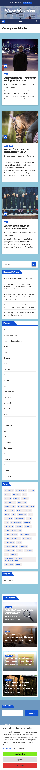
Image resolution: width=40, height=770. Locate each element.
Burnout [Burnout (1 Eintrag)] (31, 490)
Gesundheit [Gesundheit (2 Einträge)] (22, 514)
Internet (7, 414)
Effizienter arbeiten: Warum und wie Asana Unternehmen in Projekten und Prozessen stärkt (20, 296)
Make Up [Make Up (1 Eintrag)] (27, 522)
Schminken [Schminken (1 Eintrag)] (27, 538)
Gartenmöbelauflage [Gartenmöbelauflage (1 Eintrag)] (24, 510)
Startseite (6, 724)
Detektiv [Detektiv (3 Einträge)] (16, 498)
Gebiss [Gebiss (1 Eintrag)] (7, 514)
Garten (7, 386)
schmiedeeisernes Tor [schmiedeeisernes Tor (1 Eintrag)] (13, 538)
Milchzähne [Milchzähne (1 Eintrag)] (9, 526)
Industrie (7, 409)
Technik (7, 459)
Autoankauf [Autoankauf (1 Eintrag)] (9, 490)
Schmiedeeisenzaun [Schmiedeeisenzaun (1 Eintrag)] (27, 534)
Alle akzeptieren (20, 754)
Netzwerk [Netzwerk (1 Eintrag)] (18, 526)
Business (7, 364)
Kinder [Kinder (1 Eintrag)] (29, 518)
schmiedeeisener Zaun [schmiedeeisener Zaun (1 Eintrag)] (13, 530)
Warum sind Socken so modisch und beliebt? (17, 227)
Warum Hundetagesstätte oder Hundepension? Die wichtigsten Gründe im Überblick (17, 286)
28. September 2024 (14, 84)
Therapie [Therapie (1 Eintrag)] (14, 554)
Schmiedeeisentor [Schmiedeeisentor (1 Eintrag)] (11, 534)
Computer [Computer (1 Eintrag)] (16, 494)
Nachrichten (9, 580)
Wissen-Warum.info (20, 11)
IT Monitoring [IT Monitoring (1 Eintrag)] (19, 518)
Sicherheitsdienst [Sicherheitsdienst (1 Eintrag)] (11, 546)
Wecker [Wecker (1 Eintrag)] (18, 565)
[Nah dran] (37, 726)
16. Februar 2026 (14, 689)
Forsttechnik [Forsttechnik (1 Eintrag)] (22, 502)
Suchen (7, 705)
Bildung (7, 358)
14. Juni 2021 (11, 156)
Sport (6, 454)
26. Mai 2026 (12, 616)
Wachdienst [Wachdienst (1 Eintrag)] (9, 565)
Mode (6, 74)
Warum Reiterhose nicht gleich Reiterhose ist (17, 150)
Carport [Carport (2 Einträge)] (7, 494)
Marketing (8, 425)
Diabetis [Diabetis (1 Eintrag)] (25, 498)
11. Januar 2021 (12, 233)
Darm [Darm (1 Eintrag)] (25, 494)
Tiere (11, 145)
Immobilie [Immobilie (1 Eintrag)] (8, 518)
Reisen (6, 437)
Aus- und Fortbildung (13, 341)
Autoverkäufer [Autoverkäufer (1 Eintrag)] (21, 490)
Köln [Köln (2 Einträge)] (6, 522)
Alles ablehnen (20, 765)
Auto (6, 347)
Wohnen (7, 476)
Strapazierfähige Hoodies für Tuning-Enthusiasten (20, 79)
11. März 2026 (12, 664)
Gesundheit (9, 392)
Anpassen (19, 760)
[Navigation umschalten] (20, 21)
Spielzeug (8, 448)
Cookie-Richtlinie (17, 749)
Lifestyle (7, 420)
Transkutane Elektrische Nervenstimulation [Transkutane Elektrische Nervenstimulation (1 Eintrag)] (13, 560)
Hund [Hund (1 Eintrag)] (31, 514)
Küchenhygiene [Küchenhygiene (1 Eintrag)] (15, 522)
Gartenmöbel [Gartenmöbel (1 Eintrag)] (9, 510)
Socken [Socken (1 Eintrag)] (19, 550)
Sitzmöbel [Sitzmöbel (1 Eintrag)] (23, 546)
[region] (20, 747)
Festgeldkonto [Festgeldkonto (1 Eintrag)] (10, 502)
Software (7, 442)
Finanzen (8, 375)
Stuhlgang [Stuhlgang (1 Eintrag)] (28, 550)
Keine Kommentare (11, 87)
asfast (27, 84)
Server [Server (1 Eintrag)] (19, 542)
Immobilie (8, 403)
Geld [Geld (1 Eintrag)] (13, 514)
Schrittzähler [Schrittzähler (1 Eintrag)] (9, 542)
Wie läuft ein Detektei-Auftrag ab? (18, 279)
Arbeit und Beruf (11, 335)
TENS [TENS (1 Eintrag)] (7, 554)
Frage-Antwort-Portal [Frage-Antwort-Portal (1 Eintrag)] (26, 506)
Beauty (7, 352)
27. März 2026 (13, 640)
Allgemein (8, 330)
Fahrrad (7, 369)
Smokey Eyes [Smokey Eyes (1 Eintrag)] (9, 550)
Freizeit (7, 380)
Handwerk (8, 397)
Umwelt (7, 470)
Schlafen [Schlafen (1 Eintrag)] (28, 526)
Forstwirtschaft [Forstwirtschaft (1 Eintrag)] (10, 506)
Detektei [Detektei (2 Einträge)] (8, 498)
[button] (37, 21)
